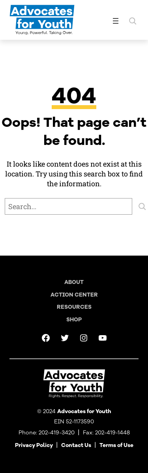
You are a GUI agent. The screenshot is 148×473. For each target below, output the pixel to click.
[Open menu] (115, 21)
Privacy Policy (34, 445)
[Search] (142, 206)
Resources (74, 307)
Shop (74, 319)
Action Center (74, 295)
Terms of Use (116, 445)
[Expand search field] (133, 21)
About (74, 282)
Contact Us (76, 445)
